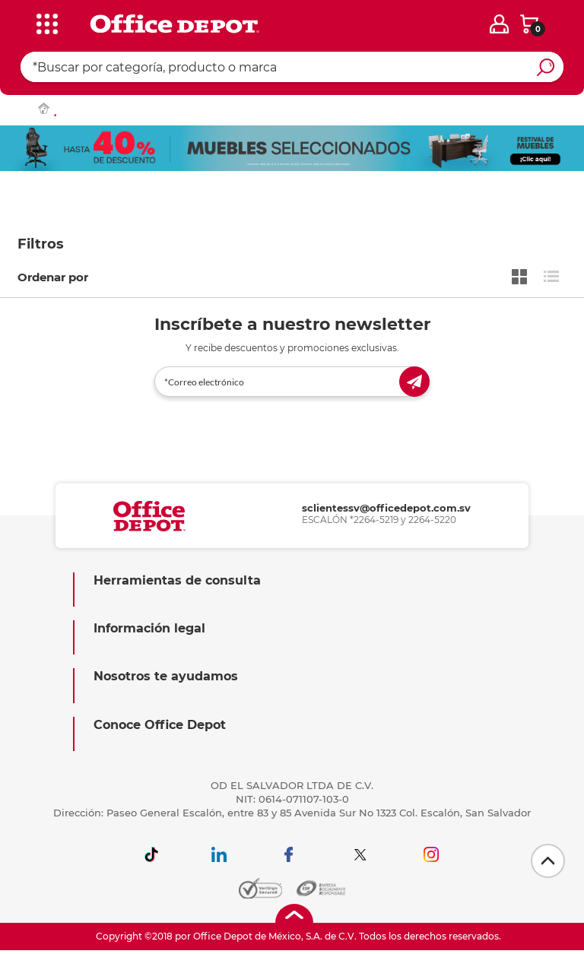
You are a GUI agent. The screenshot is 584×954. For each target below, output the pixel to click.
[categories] (46, 22)
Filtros (40, 244)
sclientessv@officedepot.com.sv (386, 508)
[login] (499, 23)
